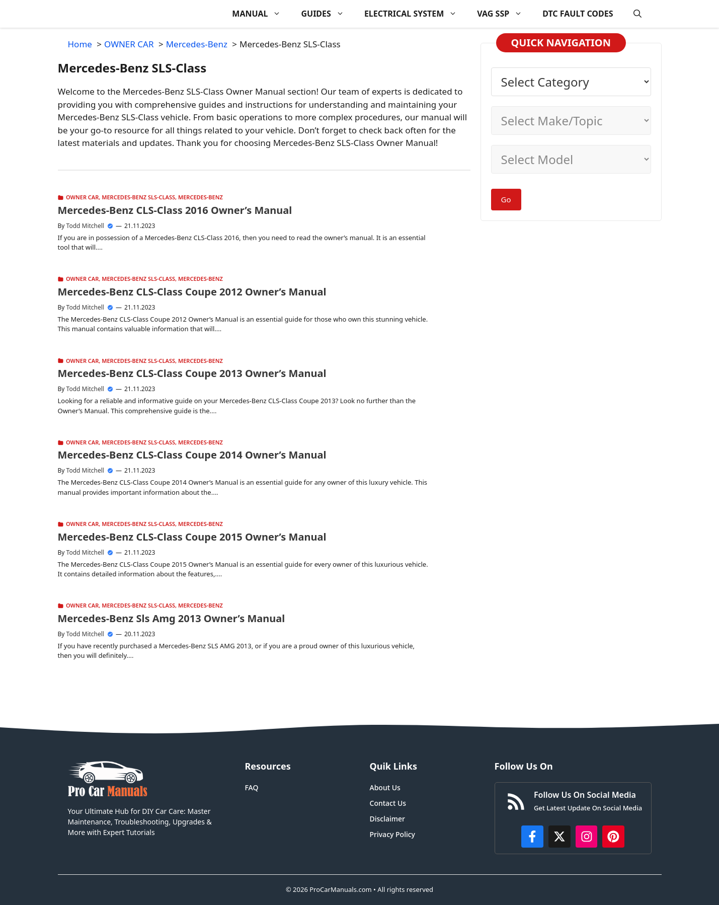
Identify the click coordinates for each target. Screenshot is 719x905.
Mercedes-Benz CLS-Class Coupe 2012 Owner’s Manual (192, 291)
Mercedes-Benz (200, 197)
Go (506, 199)
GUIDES (327, 14)
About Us (385, 787)
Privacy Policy (392, 834)
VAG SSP (504, 14)
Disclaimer (387, 818)
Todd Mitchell (85, 225)
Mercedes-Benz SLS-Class (138, 197)
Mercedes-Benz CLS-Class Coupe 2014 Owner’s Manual (192, 455)
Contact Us (388, 803)
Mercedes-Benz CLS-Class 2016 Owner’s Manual (175, 210)
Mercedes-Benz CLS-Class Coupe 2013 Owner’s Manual (192, 373)
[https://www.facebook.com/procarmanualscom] (532, 836)
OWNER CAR (82, 197)
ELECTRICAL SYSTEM (415, 14)
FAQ (252, 787)
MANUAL (261, 14)
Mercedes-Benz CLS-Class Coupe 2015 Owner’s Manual (192, 537)
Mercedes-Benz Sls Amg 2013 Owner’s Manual (171, 618)
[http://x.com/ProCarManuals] (559, 836)
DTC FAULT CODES (577, 13)
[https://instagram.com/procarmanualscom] (587, 836)
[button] (637, 14)
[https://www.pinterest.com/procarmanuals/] (613, 836)
